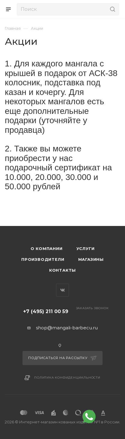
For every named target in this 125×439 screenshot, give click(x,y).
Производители (42, 259)
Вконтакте (62, 290)
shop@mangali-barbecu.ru (67, 328)
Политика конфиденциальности (67, 378)
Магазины (91, 259)
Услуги (85, 248)
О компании (47, 248)
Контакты (62, 270)
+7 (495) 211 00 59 (45, 311)
